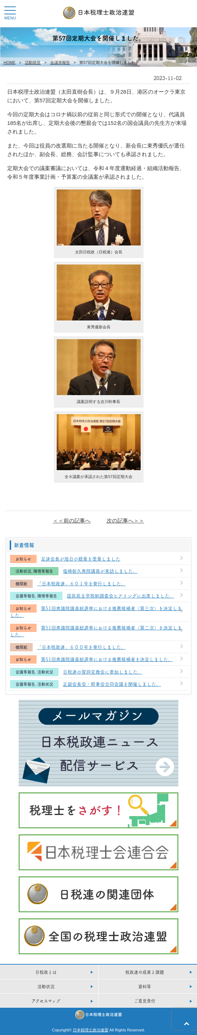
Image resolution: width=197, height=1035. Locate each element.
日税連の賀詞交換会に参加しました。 (102, 671)
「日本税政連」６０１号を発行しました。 (81, 583)
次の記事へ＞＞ (125, 521)
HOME (9, 62)
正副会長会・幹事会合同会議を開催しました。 (112, 683)
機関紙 (21, 583)
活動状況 (33, 62)
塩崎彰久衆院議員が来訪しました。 (100, 570)
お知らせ (23, 559)
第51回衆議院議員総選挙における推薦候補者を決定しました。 (107, 659)
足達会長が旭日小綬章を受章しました (80, 558)
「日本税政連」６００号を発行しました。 (81, 646)
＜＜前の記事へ (71, 521)
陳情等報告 (43, 571)
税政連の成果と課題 (144, 972)
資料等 (144, 986)
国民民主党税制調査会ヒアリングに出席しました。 (120, 595)
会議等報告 (60, 62)
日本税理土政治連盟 (90, 1030)
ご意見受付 (144, 1001)
